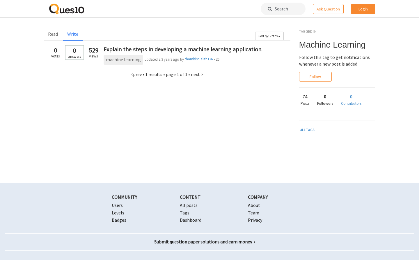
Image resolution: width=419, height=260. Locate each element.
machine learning (123, 59)
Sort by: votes (269, 36)
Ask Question (328, 9)
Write (72, 34)
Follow (315, 76)
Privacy (255, 220)
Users (117, 205)
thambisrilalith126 (199, 59)
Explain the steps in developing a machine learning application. (183, 49)
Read (53, 34)
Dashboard (190, 220)
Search (278, 9)
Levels (118, 213)
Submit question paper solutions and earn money (204, 242)
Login (363, 9)
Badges (119, 220)
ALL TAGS (307, 130)
